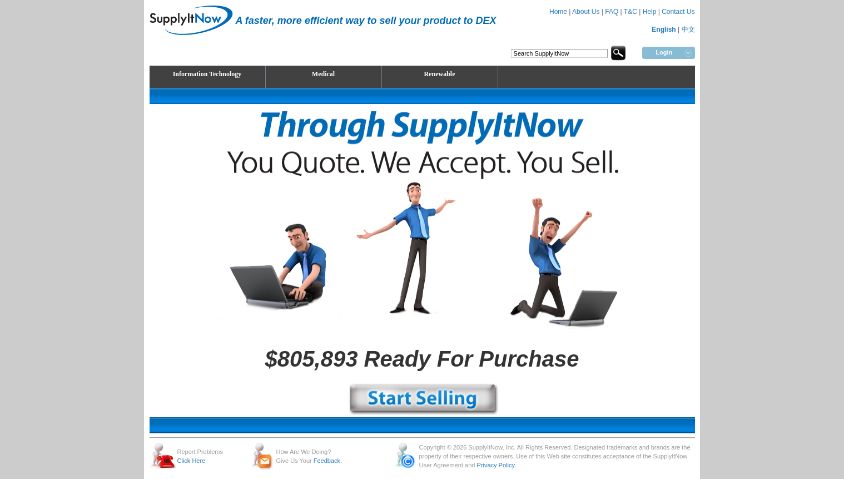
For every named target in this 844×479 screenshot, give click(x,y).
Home (558, 12)
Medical (323, 74)
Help (650, 12)
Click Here (191, 460)
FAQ (611, 12)
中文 (688, 29)
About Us (585, 12)
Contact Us (678, 12)
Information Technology (207, 74)
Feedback (327, 460)
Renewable (439, 74)
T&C (630, 12)
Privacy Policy (495, 465)
